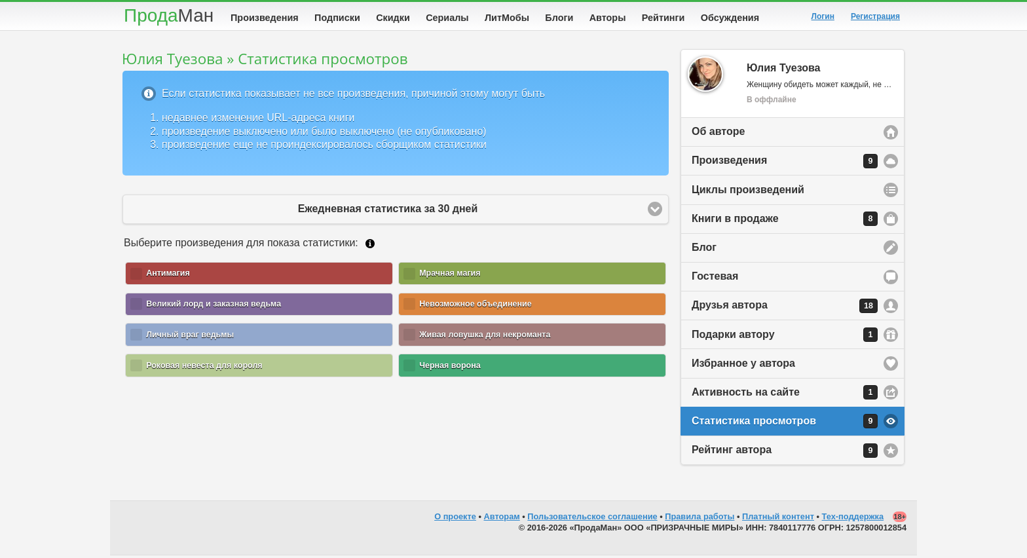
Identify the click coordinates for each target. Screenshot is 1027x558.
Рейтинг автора (785, 453)
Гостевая (715, 278)
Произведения (265, 17)
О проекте (455, 519)
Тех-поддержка (853, 519)
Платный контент (778, 519)
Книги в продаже (785, 221)
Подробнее (370, 246)
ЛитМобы (507, 17)
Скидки (393, 17)
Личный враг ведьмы (190, 337)
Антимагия (168, 275)
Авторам (502, 519)
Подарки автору (785, 337)
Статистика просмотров (785, 424)
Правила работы (699, 519)
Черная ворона (450, 368)
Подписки (337, 17)
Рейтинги (663, 17)
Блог (704, 249)
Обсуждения (730, 17)
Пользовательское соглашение (592, 519)
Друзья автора (785, 308)
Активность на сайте (785, 395)
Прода (169, 15)
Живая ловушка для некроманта (484, 337)
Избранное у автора (743, 365)
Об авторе (718, 134)
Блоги (559, 17)
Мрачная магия (449, 275)
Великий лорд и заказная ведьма (213, 306)
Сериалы (447, 17)
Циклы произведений (748, 192)
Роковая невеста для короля (204, 368)
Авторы (607, 17)
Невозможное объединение (475, 306)
